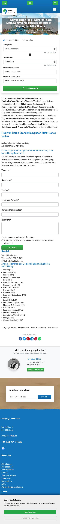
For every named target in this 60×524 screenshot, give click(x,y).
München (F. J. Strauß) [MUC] (14, 305)
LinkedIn (32, 338)
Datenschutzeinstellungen (12, 487)
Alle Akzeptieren (30, 512)
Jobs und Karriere (8, 475)
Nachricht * (6, 220)
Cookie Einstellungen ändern (30, 518)
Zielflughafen (7, 57)
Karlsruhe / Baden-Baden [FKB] (14, 295)
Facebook (20, 338)
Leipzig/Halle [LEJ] (10, 300)
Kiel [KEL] (6, 297)
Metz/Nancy (31, 32)
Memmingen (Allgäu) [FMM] (13, 302)
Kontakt (4, 472)
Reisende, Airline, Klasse (11, 76)
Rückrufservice (7, 470)
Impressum (6, 478)
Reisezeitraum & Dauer (11, 67)
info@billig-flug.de (15, 261)
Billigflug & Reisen (14, 30)
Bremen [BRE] (8, 270)
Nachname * (6, 180)
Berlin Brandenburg (44, 30)
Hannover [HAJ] (9, 292)
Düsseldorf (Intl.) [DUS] (11, 277)
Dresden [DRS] (8, 275)
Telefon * (5, 190)
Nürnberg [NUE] (9, 308)
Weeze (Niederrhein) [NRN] (13, 320)
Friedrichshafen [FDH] (11, 287)
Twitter (24, 338)
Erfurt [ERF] (7, 280)
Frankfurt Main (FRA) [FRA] (13, 282)
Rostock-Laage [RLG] (11, 313)
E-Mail (35, 338)
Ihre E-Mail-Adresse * (10, 200)
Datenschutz (6, 481)
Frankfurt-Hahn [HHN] (11, 285)
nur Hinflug (28, 40)
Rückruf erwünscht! (35, 370)
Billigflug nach (29, 30)
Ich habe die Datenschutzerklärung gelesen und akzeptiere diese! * (28, 241)
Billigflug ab (6, 464)
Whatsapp (39, 338)
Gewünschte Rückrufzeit (11, 210)
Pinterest (28, 338)
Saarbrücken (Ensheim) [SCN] (14, 315)
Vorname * (5, 170)
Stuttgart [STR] (8, 318)
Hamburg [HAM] (9, 290)
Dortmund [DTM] (9, 272)
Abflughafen (7, 44)
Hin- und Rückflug (12, 40)
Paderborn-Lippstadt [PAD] (13, 310)
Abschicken (12, 247)
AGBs (3, 484)
